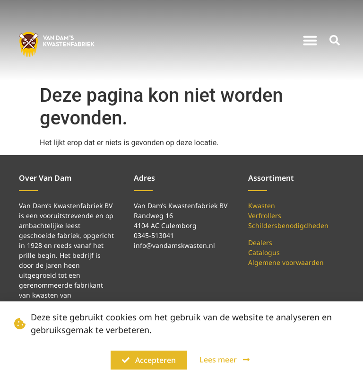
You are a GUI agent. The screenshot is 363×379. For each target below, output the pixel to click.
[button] (310, 40)
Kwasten (261, 205)
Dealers (260, 242)
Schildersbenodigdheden (288, 225)
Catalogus (264, 252)
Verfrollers (264, 215)
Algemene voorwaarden (286, 262)
